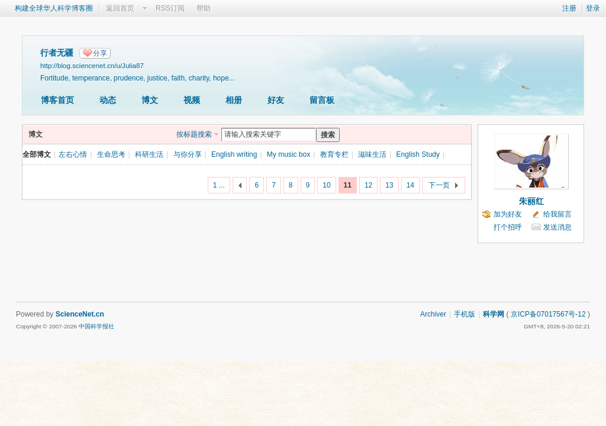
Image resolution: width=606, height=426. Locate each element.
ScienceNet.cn (80, 314)
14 (410, 185)
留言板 (322, 100)
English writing (234, 154)
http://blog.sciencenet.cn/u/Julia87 (92, 65)
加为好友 (508, 214)
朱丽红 (531, 201)
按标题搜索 (194, 134)
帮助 (203, 8)
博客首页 (57, 100)
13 (389, 185)
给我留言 (557, 214)
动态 (107, 100)
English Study (418, 154)
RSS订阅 (170, 8)
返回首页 (120, 8)
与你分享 (187, 154)
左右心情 (73, 154)
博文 (149, 100)
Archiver (433, 314)
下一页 (439, 185)
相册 (233, 100)
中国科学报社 (96, 326)
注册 (569, 8)
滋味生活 (372, 154)
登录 (593, 8)
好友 (275, 100)
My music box (288, 154)
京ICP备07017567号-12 (548, 314)
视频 (191, 100)
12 (368, 185)
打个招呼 (508, 227)
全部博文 (36, 154)
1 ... (219, 185)
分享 (100, 53)
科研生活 (149, 154)
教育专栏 (334, 154)
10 (326, 185)
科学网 (493, 314)
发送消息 (557, 227)
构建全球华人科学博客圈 (54, 8)
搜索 (328, 135)
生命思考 (111, 154)
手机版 (464, 314)
